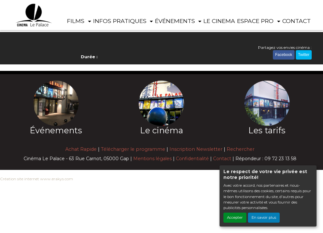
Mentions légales (152, 158)
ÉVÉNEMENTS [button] (176, 20)
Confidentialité (192, 158)
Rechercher (240, 149)
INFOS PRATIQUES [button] (120, 20)
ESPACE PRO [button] (256, 20)
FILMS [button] (76, 20)
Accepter (235, 217)
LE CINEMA (219, 20)
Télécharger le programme (133, 149)
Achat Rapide (81, 149)
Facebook (283, 54)
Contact (222, 158)
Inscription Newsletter (195, 149)
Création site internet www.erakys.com (36, 178)
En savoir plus (264, 217)
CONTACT (296, 20)
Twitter (303, 54)
